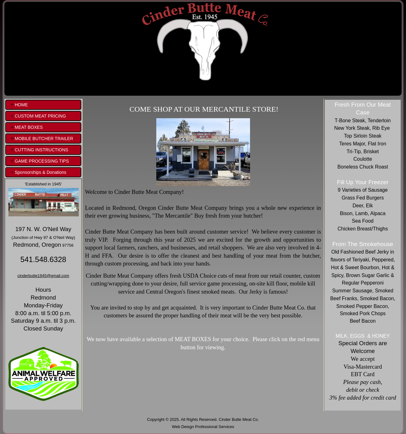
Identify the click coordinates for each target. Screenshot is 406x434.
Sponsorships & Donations (40, 172)
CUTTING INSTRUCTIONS (41, 149)
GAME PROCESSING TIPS (42, 161)
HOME (21, 104)
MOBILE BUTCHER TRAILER (44, 138)
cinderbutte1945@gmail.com (43, 275)
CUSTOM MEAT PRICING (40, 116)
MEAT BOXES (29, 127)
